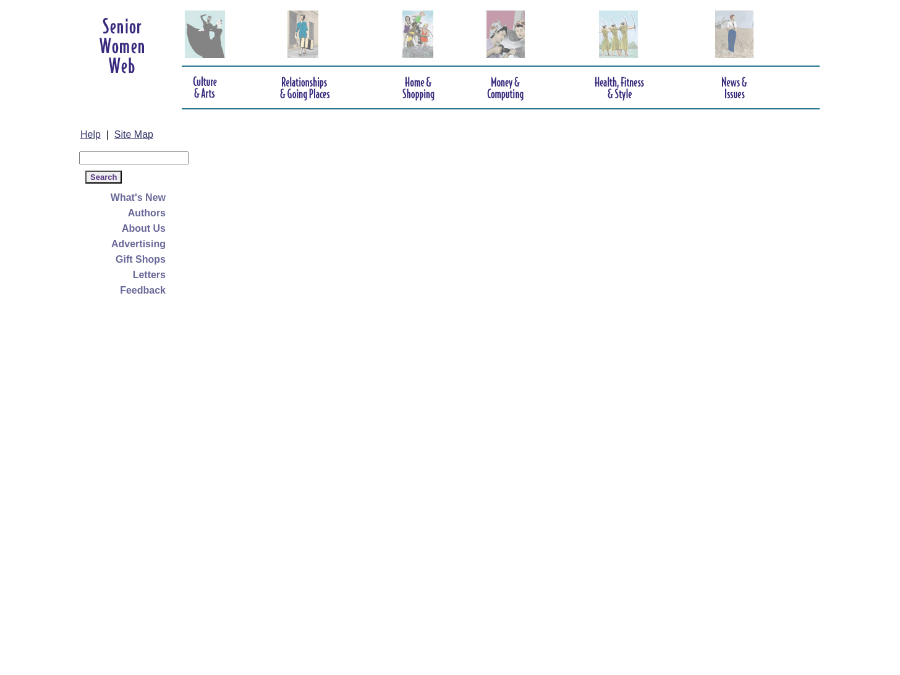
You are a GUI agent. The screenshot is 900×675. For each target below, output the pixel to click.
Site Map (133, 134)
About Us (144, 228)
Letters (149, 275)
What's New (138, 197)
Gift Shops (141, 259)
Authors (147, 213)
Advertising (138, 244)
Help (90, 134)
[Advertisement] (128, 483)
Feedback (143, 290)
